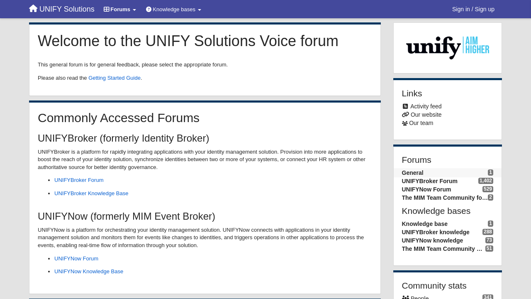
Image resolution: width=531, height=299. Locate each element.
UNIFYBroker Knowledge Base (91, 193)
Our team (421, 123)
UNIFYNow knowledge (432, 240)
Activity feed (425, 106)
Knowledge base (425, 224)
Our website (426, 114)
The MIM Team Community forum (445, 197)
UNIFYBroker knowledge (436, 232)
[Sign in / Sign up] (473, 9)
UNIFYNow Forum (76, 258)
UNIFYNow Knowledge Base (88, 271)
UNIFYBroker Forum (78, 180)
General (413, 172)
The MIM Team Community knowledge (443, 248)
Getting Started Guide (114, 78)
